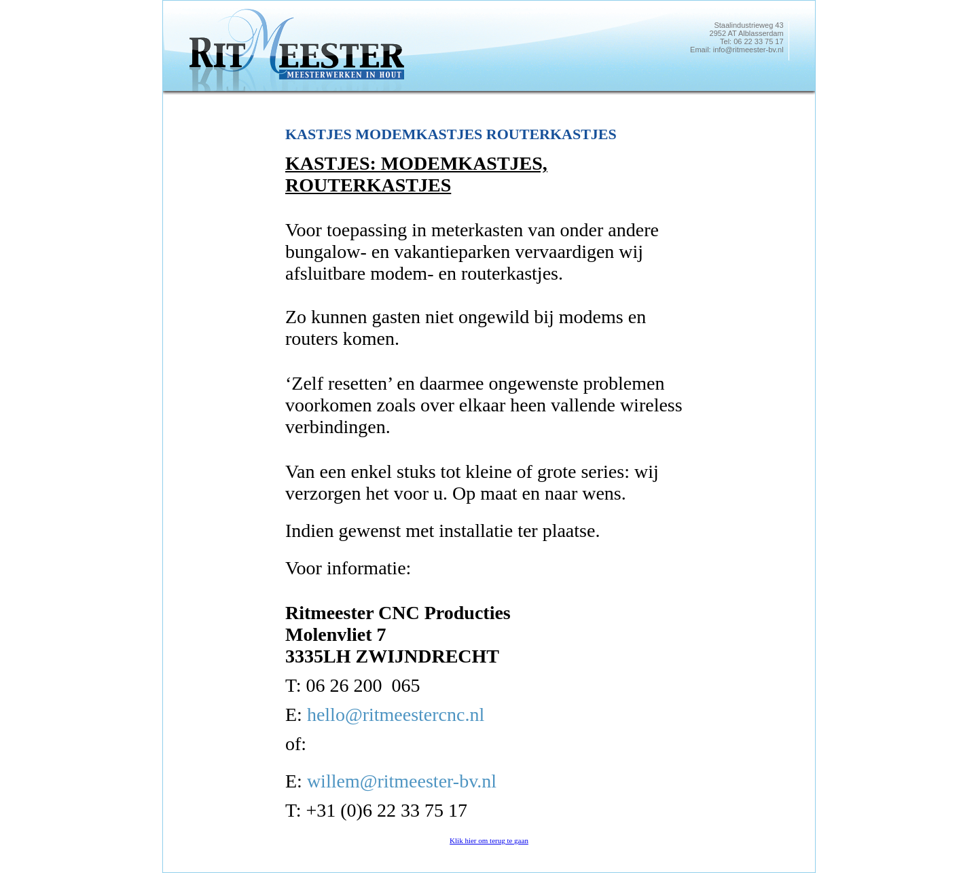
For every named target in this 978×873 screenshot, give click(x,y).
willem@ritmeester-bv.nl (401, 781)
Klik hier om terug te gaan (489, 840)
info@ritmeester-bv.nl (748, 49)
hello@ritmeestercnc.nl (395, 714)
